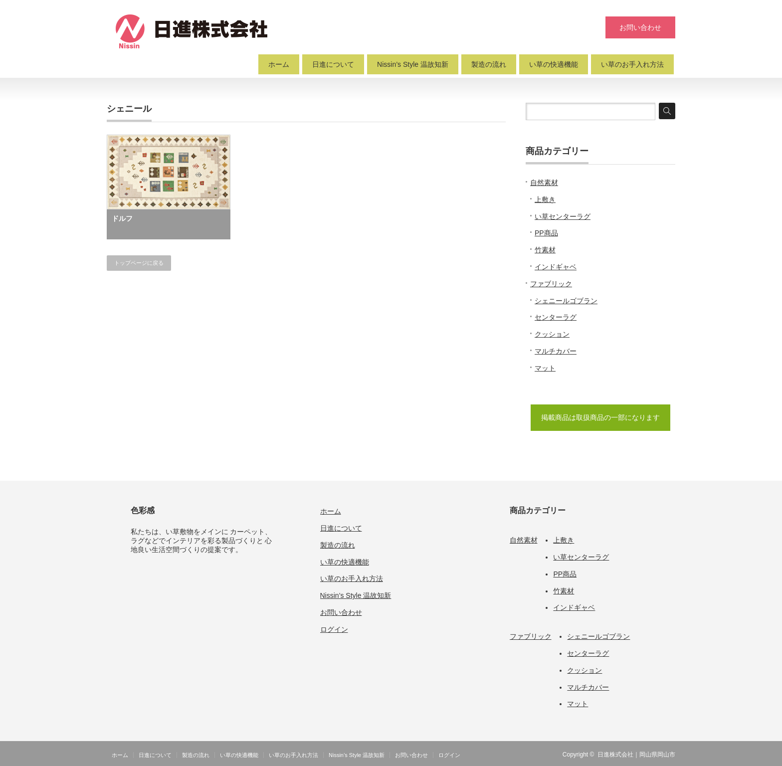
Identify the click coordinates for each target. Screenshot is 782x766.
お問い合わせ (640, 27)
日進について (333, 64)
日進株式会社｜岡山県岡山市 (636, 754)
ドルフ (122, 218)
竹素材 (545, 250)
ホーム (278, 64)
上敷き (545, 199)
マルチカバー (556, 351)
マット (545, 368)
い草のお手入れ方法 (632, 64)
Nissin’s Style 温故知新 (412, 64)
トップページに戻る (139, 263)
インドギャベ (556, 267)
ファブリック (551, 284)
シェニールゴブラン (566, 301)
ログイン (334, 629)
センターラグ (556, 317)
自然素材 (544, 183)
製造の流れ (488, 64)
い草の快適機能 (553, 64)
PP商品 (546, 233)
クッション (552, 334)
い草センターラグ (562, 216)
